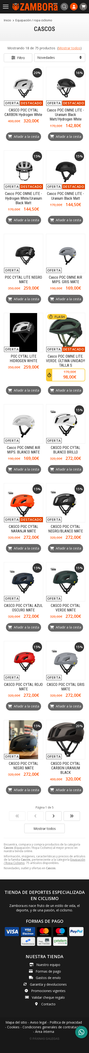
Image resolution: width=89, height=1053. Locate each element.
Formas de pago (48, 971)
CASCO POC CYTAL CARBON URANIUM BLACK (65, 768)
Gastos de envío (48, 977)
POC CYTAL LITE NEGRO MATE (23, 279)
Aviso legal (38, 1022)
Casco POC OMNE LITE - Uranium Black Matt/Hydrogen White (65, 114)
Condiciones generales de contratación (52, 1027)
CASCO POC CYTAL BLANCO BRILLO (65, 449)
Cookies (13, 1027)
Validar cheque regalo (48, 997)
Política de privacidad (66, 1022)
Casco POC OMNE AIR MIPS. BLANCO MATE (23, 449)
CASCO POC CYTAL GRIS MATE (65, 686)
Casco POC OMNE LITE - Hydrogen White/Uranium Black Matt (23, 198)
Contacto (48, 1004)
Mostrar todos (69, 48)
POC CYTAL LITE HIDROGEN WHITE (23, 358)
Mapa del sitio (16, 1022)
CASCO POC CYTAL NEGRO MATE (23, 765)
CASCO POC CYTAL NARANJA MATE (23, 528)
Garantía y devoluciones (48, 984)
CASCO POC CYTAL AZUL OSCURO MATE (23, 607)
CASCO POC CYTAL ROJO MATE (23, 686)
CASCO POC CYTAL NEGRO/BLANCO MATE (65, 528)
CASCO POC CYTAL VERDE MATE (65, 607)
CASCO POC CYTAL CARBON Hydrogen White (23, 112)
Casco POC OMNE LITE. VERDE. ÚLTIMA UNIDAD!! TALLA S (65, 361)
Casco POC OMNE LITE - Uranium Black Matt (65, 195)
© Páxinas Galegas (44, 1038)
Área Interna (44, 1031)
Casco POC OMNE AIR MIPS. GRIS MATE (65, 279)
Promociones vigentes (48, 990)
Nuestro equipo (48, 964)
